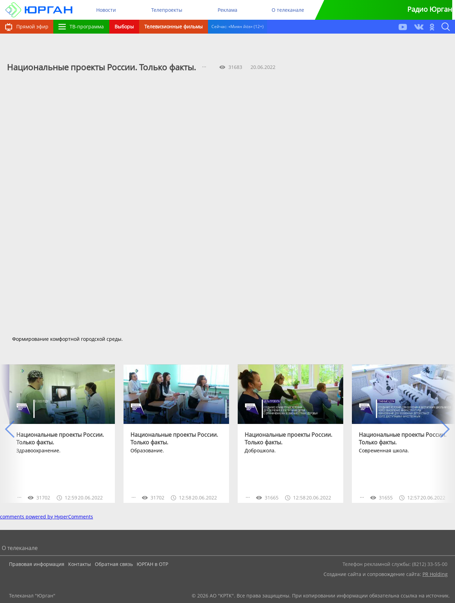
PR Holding (435, 574)
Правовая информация (36, 564)
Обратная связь (114, 564)
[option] (62, 433)
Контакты (79, 564)
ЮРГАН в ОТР (152, 564)
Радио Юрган (429, 9)
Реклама (227, 10)
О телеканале (288, 10)
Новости (106, 10)
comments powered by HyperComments (46, 516)
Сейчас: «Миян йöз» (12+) (237, 26)
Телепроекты (166, 10)
